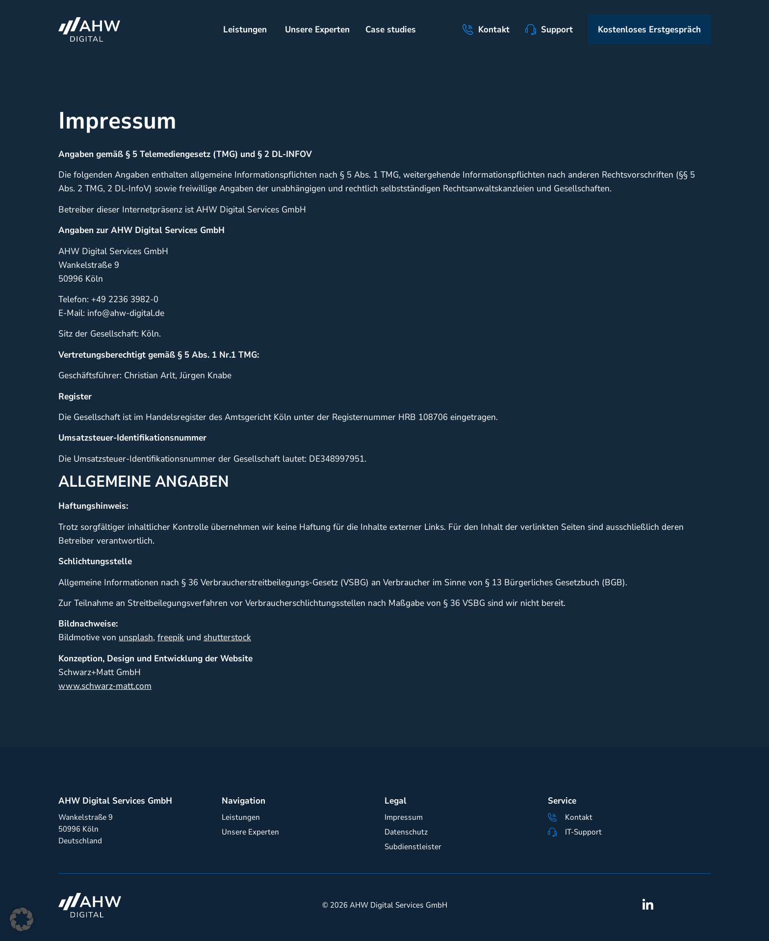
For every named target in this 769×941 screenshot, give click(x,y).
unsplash (136, 637)
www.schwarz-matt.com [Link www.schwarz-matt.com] (105, 686)
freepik (170, 637)
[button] (21, 919)
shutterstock (227, 637)
